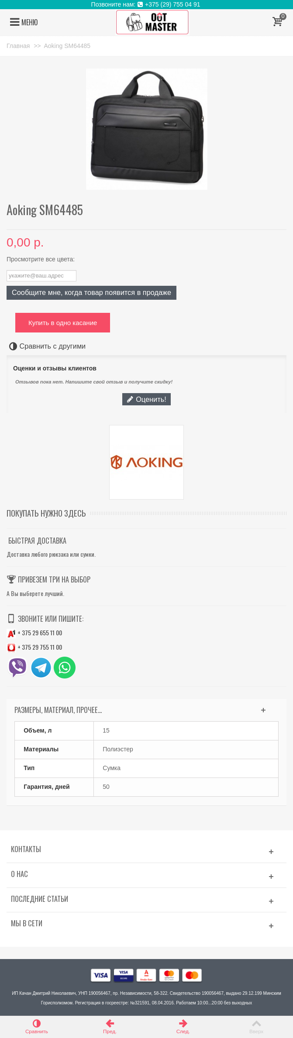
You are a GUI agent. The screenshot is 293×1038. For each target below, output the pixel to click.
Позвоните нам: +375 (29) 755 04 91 (146, 4)
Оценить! (146, 399)
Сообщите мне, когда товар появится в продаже (91, 292)
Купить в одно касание (62, 322)
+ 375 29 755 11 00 (34, 646)
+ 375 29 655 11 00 (34, 632)
